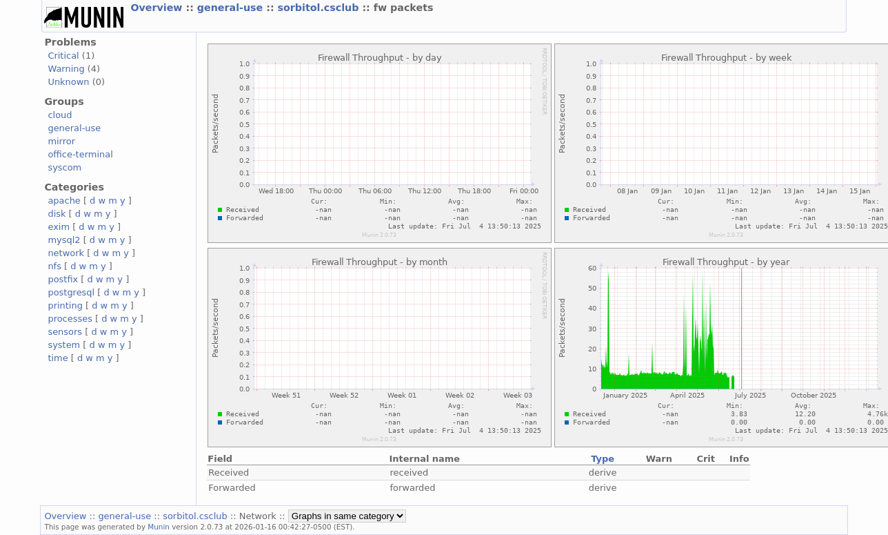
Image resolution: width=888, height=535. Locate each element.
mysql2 (64, 240)
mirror (61, 141)
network (66, 253)
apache (64, 200)
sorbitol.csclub (320, 7)
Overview (157, 7)
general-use (231, 7)
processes (70, 318)
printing (65, 305)
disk (56, 213)
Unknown (68, 82)
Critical (63, 55)
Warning (66, 69)
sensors (65, 332)
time (58, 358)
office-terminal (80, 154)
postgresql (71, 292)
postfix (63, 279)
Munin (159, 527)
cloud (60, 115)
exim (59, 227)
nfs (54, 266)
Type (602, 459)
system (64, 345)
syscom (64, 167)
